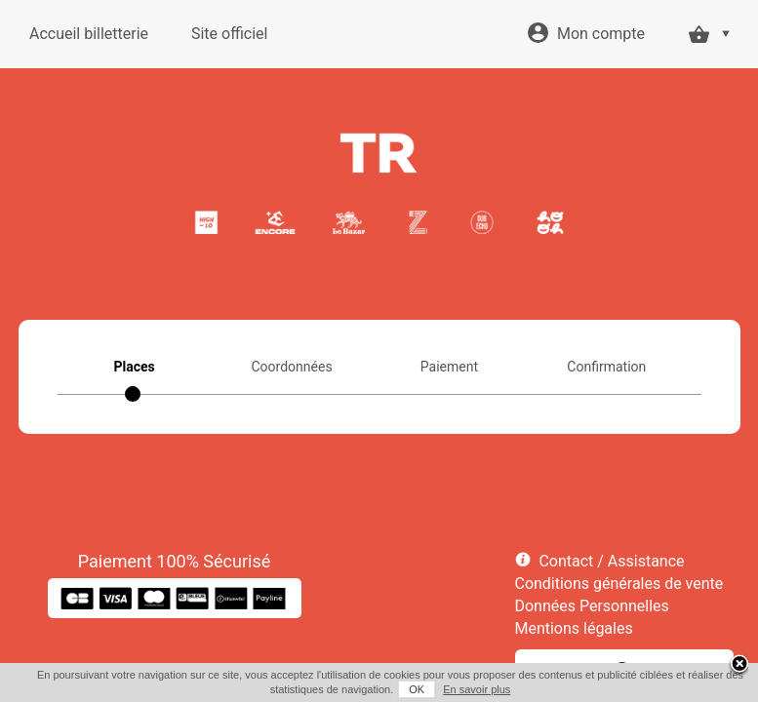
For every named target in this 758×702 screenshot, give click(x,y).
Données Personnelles (592, 606)
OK (416, 689)
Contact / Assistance (611, 561)
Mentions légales (574, 628)
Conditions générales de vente (619, 583)
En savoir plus (476, 689)
